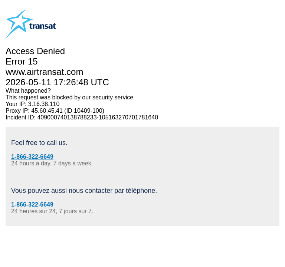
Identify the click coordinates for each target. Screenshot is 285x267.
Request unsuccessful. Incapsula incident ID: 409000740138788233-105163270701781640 (142, 133)
